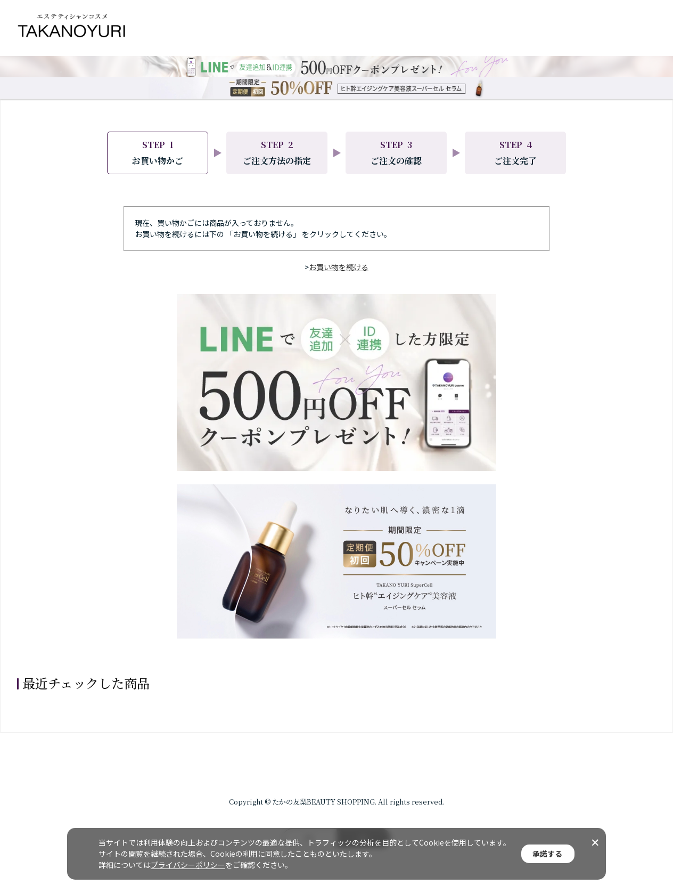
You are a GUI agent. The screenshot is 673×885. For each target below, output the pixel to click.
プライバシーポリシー (188, 864)
